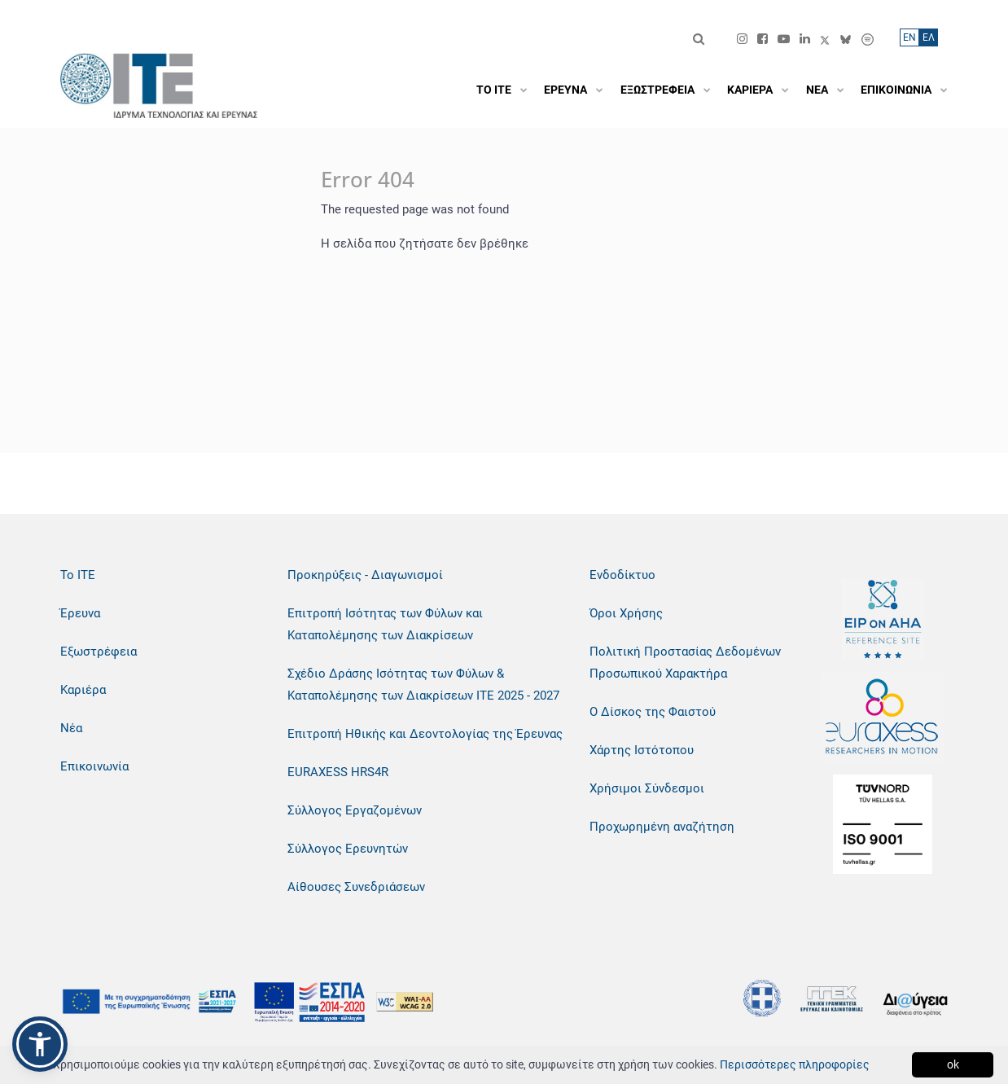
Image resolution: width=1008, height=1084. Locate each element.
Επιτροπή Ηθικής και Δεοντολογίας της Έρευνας (425, 733)
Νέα (71, 728)
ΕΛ (929, 37)
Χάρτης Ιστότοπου (641, 750)
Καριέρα (83, 689)
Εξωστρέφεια (98, 651)
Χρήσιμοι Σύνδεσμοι (646, 788)
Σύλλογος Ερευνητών (347, 848)
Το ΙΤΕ (77, 575)
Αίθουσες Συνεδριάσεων (356, 887)
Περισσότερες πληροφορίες (795, 1064)
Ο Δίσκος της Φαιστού (652, 711)
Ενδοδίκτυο (622, 575)
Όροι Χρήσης (626, 613)
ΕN (909, 37)
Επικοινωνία (94, 766)
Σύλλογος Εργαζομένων (354, 810)
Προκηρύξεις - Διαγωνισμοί (365, 575)
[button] (40, 1044)
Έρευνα (80, 613)
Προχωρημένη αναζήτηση (661, 826)
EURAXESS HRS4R (337, 772)
